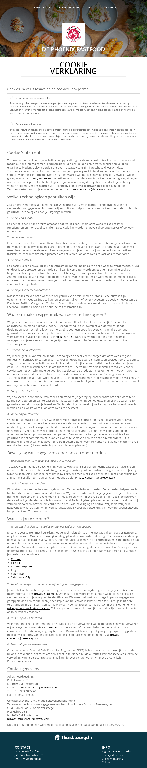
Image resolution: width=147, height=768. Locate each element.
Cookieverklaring (112, 759)
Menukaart (43, 7)
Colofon (107, 762)
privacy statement (40, 178)
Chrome (16, 559)
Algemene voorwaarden (117, 751)
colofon (110, 7)
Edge (14, 570)
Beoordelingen (68, 7)
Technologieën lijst (61, 337)
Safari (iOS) (18, 574)
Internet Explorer (22, 566)
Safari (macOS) (20, 577)
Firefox (15, 563)
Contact (91, 7)
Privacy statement (113, 755)
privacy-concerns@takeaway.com (90, 189)
